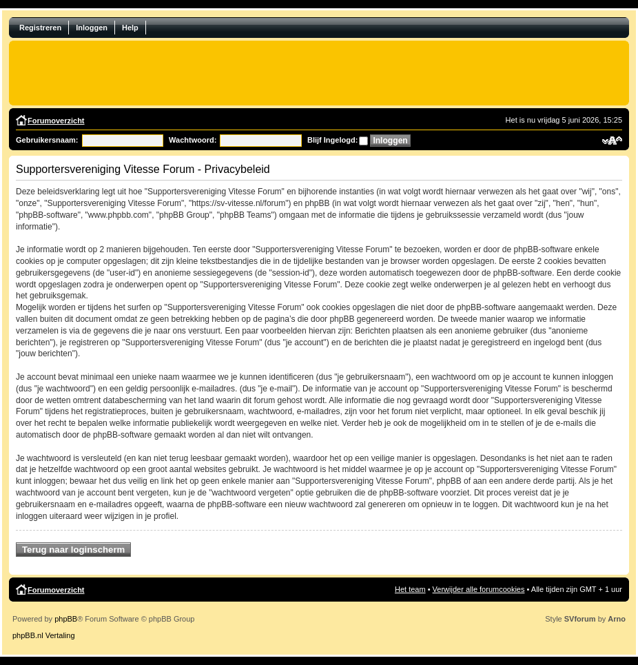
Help (130, 27)
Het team (410, 589)
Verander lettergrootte (612, 140)
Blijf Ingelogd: (332, 140)
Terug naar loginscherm (73, 549)
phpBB (65, 619)
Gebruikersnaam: (47, 140)
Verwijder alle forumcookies (479, 589)
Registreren (40, 27)
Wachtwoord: (192, 140)
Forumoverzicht (56, 120)
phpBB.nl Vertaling (43, 635)
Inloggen (91, 27)
